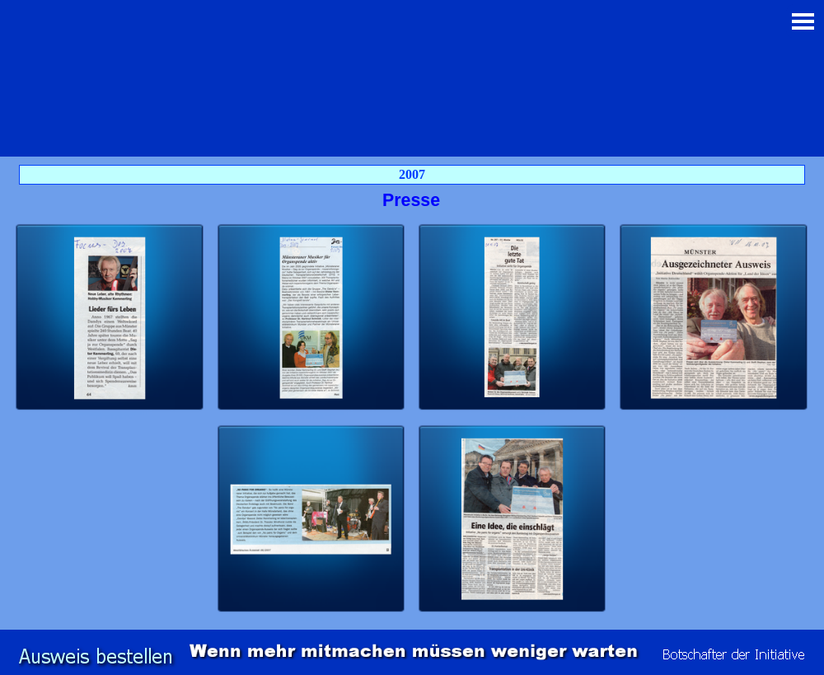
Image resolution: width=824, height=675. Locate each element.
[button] (109, 318)
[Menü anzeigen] (803, 21)
